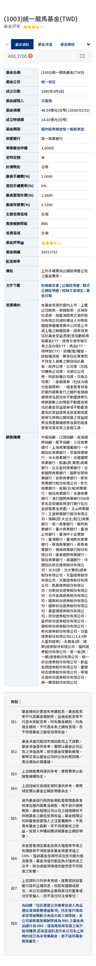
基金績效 (67, 44)
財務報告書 (50, 285)
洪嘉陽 (46, 100)
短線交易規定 (72, 290)
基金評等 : (24, 26)
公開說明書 (71, 285)
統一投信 (48, 81)
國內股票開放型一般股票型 (62, 129)
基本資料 (22, 44)
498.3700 (20, 56)
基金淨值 (45, 44)
